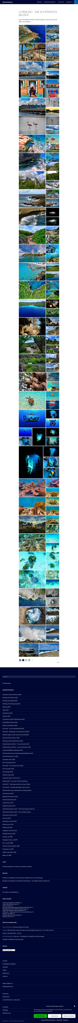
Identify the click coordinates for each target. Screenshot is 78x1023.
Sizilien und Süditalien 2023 (10, 725)
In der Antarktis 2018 (8, 768)
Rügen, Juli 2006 (7, 855)
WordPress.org (7, 1013)
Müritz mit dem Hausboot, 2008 (11, 846)
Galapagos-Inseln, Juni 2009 (10, 840)
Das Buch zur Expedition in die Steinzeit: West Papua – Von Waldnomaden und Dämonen (26, 881)
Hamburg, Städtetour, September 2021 (13, 750)
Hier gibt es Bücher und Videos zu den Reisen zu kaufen (17, 866)
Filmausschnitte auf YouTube (21, 927)
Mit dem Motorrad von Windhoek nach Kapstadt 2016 (17, 790)
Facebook (5, 967)
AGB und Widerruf (8, 983)
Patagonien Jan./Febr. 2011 (10, 830)
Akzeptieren (40, 1016)
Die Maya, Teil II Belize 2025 (10, 700)
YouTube (5, 961)
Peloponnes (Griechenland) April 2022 (13, 741)
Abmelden (5, 1010)
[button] (74, 1006)
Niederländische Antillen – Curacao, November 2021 (17, 747)
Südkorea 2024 (7, 707)
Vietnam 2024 (6, 716)
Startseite (39, 2)
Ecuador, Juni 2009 (8, 836)
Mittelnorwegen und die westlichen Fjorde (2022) (16, 734)
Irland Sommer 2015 (8, 802)
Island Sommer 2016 (8, 793)
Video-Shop (61, 2)
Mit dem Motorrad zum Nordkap (11, 915)
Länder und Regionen (49, 2)
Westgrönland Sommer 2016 (10, 796)
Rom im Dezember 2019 (9, 762)
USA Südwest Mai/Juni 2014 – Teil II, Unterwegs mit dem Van (19, 809)
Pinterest (5, 976)
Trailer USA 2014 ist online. (10, 904)
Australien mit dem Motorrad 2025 (12, 694)
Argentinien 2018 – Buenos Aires (11, 778)
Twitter (4, 970)
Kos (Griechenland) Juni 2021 (10, 756)
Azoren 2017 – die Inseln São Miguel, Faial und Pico (16, 787)
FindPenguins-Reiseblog (9, 964)
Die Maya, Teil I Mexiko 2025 (10, 697)
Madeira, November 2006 (9, 852)
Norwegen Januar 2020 (9, 759)
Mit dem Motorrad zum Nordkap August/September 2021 (18, 753)
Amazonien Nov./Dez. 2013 (10, 815)
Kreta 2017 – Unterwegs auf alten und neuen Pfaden (16, 784)
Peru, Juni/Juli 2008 (8, 843)
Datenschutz (59, 1020)
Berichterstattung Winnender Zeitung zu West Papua (17, 907)
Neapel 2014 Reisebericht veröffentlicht (13, 910)
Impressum (65, 1020)
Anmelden (5, 1007)
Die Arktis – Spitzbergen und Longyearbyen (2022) (16, 731)
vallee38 (5, 939)
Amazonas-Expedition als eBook (11, 902)
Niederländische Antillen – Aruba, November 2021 (16, 744)
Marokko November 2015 (9, 799)
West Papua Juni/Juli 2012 (10, 821)
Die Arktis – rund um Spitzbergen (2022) (13, 728)
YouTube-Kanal (7, 683)
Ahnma (4, 933)
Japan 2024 (6, 710)
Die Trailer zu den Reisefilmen (10, 892)
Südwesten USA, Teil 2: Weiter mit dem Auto (14, 909)
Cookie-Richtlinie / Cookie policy (48, 1020)
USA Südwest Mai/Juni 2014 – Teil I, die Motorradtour (17, 812)
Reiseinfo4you (8, 2)
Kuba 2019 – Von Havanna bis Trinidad (13, 765)
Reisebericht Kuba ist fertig (16, 939)
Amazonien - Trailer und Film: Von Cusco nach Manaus (17, 912)
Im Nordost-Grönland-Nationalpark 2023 (14, 719)
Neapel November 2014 (9, 806)
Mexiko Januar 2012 (8, 824)
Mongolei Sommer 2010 (9, 833)
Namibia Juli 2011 (7, 827)
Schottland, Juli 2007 (8, 849)
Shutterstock (6, 973)
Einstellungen (69, 1016)
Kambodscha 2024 (8, 713)
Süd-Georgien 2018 (8, 772)
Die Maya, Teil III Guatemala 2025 (11, 703)
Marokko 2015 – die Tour (15, 933)
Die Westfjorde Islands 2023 (10, 722)
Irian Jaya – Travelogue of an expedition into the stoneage (29, 936)
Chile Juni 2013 (7, 818)
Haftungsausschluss (8, 986)
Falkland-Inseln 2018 (8, 775)
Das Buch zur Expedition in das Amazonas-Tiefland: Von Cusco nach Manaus (23, 877)
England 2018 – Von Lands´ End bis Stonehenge (15, 781)
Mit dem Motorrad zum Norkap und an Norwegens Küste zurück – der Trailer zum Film (31, 930)
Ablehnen (54, 1016)
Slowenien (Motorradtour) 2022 (11, 738)
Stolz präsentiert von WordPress (17, 1021)
